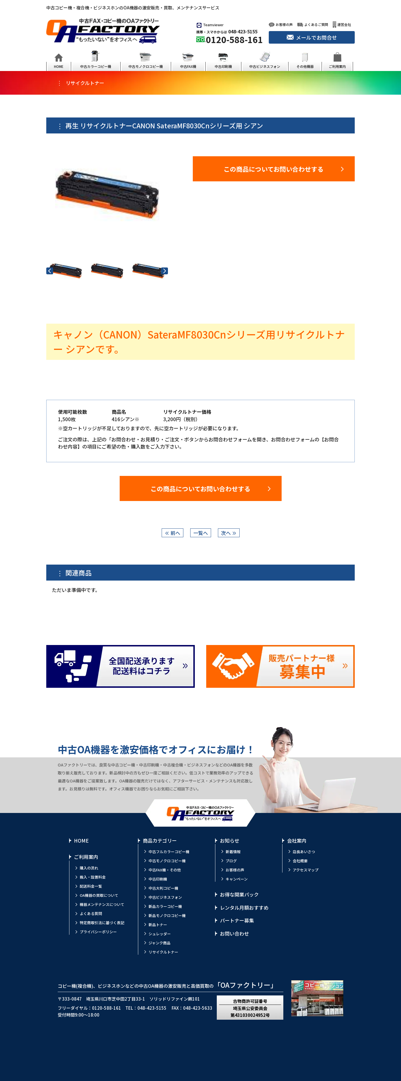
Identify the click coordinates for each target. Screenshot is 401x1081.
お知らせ (229, 840)
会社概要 (300, 860)
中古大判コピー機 (163, 888)
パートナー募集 (237, 920)
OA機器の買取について (99, 895)
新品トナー (158, 924)
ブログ (231, 860)
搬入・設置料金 (93, 877)
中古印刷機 (158, 879)
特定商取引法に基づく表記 (102, 922)
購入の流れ (89, 868)
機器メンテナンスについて (102, 904)
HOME (81, 840)
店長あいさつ (304, 851)
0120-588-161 (234, 39)
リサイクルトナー (163, 952)
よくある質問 (91, 913)
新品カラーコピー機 (165, 906)
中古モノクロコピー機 (167, 860)
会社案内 (296, 840)
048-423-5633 (197, 1008)
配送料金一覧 (91, 886)
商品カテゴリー (160, 840)
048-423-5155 (242, 31)
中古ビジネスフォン (165, 897)
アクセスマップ (305, 870)
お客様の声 (235, 870)
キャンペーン (237, 879)
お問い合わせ (234, 933)
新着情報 (233, 851)
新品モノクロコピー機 (167, 915)
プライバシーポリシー (98, 931)
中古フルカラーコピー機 (169, 851)
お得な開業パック (239, 894)
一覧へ (200, 532)
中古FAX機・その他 (165, 870)
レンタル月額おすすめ (244, 907)
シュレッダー (160, 933)
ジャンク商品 (160, 943)
